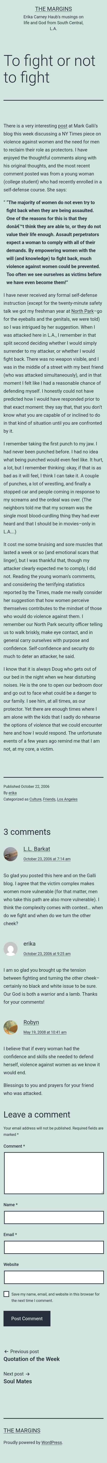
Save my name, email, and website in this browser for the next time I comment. (55, 1297)
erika (13, 793)
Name (11, 1204)
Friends (49, 799)
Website (11, 1264)
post (62, 126)
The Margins (53, 9)
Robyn (31, 1022)
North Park (82, 311)
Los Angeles (67, 799)
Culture (35, 799)
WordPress (52, 1442)
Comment (14, 1146)
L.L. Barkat (36, 849)
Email (10, 1234)
